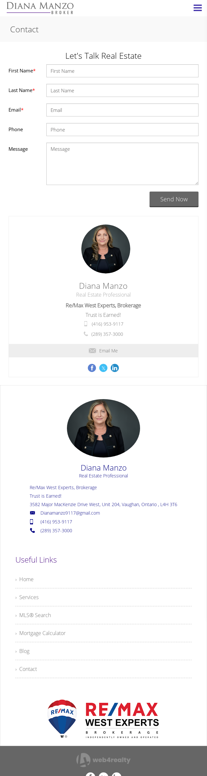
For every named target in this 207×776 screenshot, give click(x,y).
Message (18, 149)
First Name (22, 70)
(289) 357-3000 (107, 334)
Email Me (103, 350)
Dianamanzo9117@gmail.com (70, 513)
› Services (27, 597)
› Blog (22, 651)
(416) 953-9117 (107, 324)
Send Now (174, 199)
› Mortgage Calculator (40, 633)
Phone (15, 129)
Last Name (21, 90)
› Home (24, 579)
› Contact (26, 669)
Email (16, 109)
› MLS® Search (33, 615)
